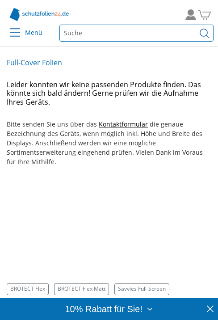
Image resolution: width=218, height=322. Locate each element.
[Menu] (9, 26)
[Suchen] (204, 33)
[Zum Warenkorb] (208, 14)
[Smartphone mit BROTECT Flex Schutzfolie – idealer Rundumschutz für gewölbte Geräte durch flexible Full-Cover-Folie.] (109, 232)
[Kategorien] (109, 289)
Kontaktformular (123, 124)
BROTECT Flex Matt (81, 288)
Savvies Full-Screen (142, 288)
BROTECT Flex (27, 288)
